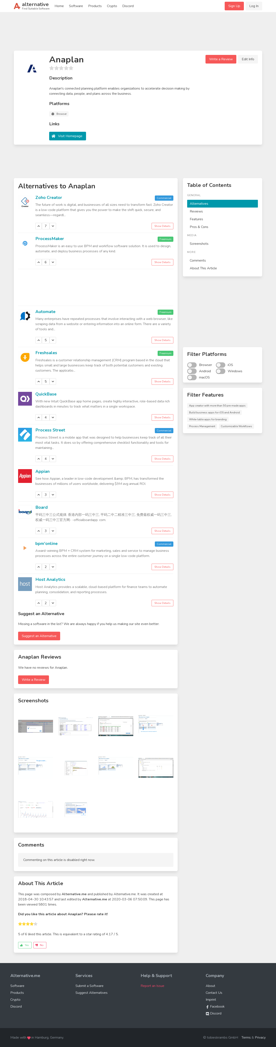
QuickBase (45, 394)
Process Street (50, 430)
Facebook (215, 1006)
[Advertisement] (138, 33)
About (210, 985)
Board (41, 507)
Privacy (260, 1037)
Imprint (211, 999)
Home (59, 6)
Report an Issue (152, 985)
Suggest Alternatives (91, 992)
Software (76, 6)
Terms (246, 1037)
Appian (42, 471)
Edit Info (248, 59)
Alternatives (199, 203)
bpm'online (46, 543)
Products (95, 6)
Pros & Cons (199, 227)
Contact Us (214, 992)
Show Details (162, 226)
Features (196, 219)
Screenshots (199, 243)
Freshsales (46, 353)
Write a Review (221, 59)
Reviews (196, 211)
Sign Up (234, 6)
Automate (45, 312)
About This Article (203, 268)
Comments (198, 260)
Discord (128, 6)
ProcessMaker (49, 239)
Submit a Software (89, 985)
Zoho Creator (48, 197)
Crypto (112, 6)
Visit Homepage (70, 136)
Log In (254, 6)
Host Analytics (50, 579)
